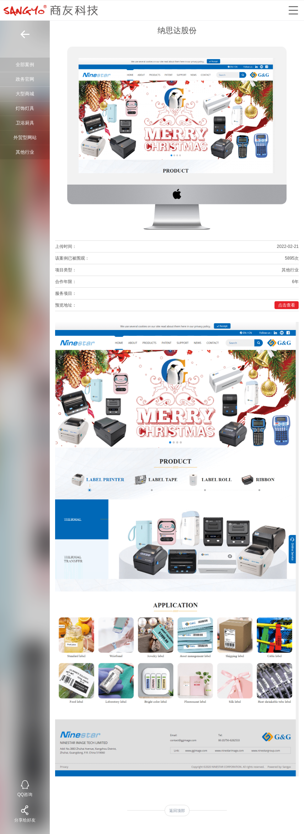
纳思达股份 (177, 30)
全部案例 (25, 64)
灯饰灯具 (25, 108)
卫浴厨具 (25, 123)
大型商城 (25, 93)
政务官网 (25, 79)
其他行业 (25, 152)
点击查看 (286, 305)
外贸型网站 (25, 137)
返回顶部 (177, 810)
